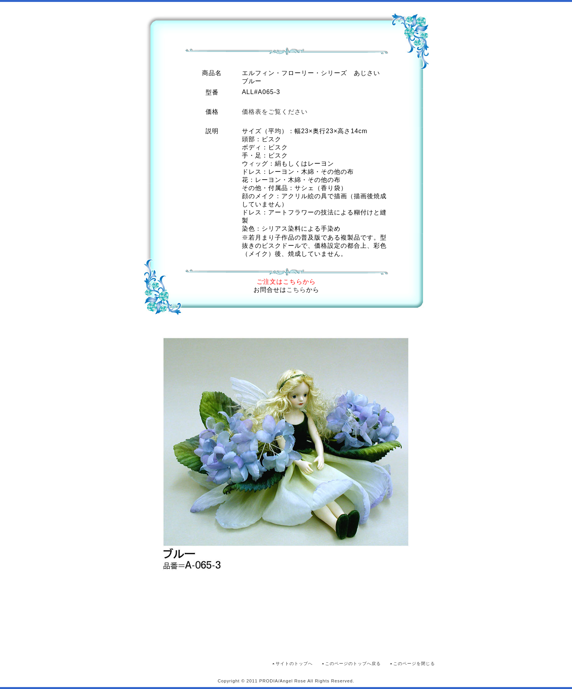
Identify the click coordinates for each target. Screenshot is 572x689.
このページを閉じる (414, 663)
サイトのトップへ (294, 663)
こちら (296, 289)
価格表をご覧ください (275, 111)
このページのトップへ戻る (353, 663)
